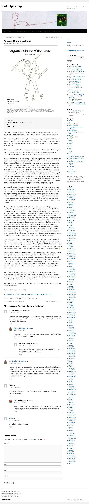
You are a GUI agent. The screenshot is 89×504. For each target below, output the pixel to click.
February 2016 (72, 387)
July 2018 (71, 340)
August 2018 (71, 338)
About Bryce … (62, 31)
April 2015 (71, 402)
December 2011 (72, 456)
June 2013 (71, 427)
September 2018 (72, 337)
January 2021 (71, 291)
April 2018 (71, 345)
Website (6, 476)
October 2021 (72, 276)
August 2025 (71, 201)
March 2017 (71, 366)
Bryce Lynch (20, 43)
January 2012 (71, 455)
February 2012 (72, 453)
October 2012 (72, 440)
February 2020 (72, 309)
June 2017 (71, 361)
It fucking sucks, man (73, 137)
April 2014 (71, 410)
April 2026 (71, 187)
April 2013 (71, 430)
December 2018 (72, 332)
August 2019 (71, 319)
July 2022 (71, 261)
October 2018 (72, 335)
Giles (70, 82)
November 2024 (72, 215)
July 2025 (71, 202)
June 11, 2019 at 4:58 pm (15, 420)
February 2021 (72, 289)
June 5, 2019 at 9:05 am (14, 312)
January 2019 (71, 330)
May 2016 (71, 383)
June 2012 (71, 447)
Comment (6, 443)
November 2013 (72, 419)
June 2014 (71, 407)
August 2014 (71, 404)
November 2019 (72, 314)
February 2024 (72, 230)
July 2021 (71, 281)
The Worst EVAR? (73, 171)
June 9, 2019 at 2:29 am (20, 402)
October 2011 (72, 460)
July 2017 (71, 360)
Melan (70, 68)
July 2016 (71, 379)
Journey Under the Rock (74, 100)
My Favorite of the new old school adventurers (21, 31)
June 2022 (71, 263)
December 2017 (72, 351)
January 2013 (71, 435)
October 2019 (72, 315)
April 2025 (71, 207)
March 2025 (71, 209)
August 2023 (71, 240)
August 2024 (71, 220)
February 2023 (72, 250)
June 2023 (71, 243)
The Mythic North (76, 82)
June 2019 (71, 322)
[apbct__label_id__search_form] (77, 59)
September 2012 (72, 442)
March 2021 (71, 287)
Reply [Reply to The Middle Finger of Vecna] (10, 323)
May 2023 (71, 245)
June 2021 (71, 283)
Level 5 (70, 148)
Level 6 (70, 150)
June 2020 (71, 302)
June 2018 (71, 342)
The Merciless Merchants (22, 328)
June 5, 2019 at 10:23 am (15, 363)
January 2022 (71, 271)
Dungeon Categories (73, 110)
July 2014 (71, 406)
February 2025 (72, 210)
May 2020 (71, 304)
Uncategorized (72, 173)
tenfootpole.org (12, 6)
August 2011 (71, 463)
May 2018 (71, 343)
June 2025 (71, 204)
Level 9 (70, 153)
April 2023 (71, 246)
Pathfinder (71, 163)
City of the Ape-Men (77, 66)
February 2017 (72, 368)
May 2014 (71, 409)
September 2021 (72, 278)
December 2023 (72, 233)
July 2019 (71, 320)
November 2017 (72, 353)
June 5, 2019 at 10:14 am (20, 330)
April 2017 (71, 365)
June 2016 (71, 381)
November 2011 (72, 458)
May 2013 (71, 428)
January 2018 (71, 350)
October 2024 (72, 217)
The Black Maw (39, 31)
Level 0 (70, 138)
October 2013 (72, 420)
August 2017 (71, 358)
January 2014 (71, 415)
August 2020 (71, 299)
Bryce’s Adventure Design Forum (75, 50)
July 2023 (71, 242)
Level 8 (70, 151)
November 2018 (72, 333)
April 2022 (71, 266)
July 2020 (71, 301)
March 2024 (71, 228)
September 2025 (72, 199)
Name (5, 464)
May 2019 (71, 324)
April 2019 (71, 325)
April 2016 (71, 384)
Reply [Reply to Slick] (10, 396)
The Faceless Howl (77, 81)
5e (69, 122)
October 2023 (72, 237)
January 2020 (71, 310)
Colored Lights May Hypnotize (75, 127)
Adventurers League (73, 123)
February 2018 (72, 348)
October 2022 (72, 256)
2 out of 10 (71, 120)
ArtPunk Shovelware (73, 125)
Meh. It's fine (71, 155)
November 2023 (72, 235)
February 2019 (72, 328)
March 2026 (71, 189)
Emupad (69, 42)
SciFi (70, 168)
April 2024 (71, 227)
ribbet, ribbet (71, 166)
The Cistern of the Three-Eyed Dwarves (14, 37)
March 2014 (71, 412)
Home (5, 31)
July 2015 (71, 397)
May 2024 (71, 225)
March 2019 (71, 327)
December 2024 (72, 214)
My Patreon (69, 39)
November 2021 (72, 274)
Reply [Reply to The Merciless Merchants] (15, 339)
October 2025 (72, 197)
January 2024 (71, 232)
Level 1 (70, 140)
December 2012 (72, 437)
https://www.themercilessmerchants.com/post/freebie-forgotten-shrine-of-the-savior (28, 294)
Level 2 (70, 143)
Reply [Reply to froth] (10, 426)
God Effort (71, 135)
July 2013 (71, 425)
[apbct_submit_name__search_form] (69, 61)
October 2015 (72, 392)
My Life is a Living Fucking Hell (76, 158)
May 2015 (71, 401)
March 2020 (71, 307)
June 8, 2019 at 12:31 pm (15, 387)
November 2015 (72, 391)
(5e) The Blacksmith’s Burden (54, 37)
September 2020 (72, 297)
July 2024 (71, 222)
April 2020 (71, 305)
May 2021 (71, 284)
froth (10, 418)
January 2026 (71, 192)
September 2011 (72, 461)
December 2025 (72, 194)
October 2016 (72, 374)
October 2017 (72, 355)
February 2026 (72, 191)
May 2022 (71, 264)
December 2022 (72, 253)
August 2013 (71, 424)
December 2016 (72, 371)
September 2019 (72, 317)
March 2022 (71, 268)
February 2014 (72, 414)
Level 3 (70, 145)
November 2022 (72, 255)
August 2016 (71, 378)
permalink (36, 298)
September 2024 (72, 219)
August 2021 (71, 279)
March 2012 (71, 451)
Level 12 (70, 141)
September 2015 (72, 394)
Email (5, 470)
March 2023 (71, 248)
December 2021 (72, 273)
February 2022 (72, 269)
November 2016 (72, 373)
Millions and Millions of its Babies (76, 156)
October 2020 (72, 296)
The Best (71, 169)
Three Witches (76, 92)
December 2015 (72, 389)
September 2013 (72, 422)
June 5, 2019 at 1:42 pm (25, 345)
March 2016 (71, 386)
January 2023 (71, 251)
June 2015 (71, 399)
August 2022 (71, 260)
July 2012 (71, 445)
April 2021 (71, 286)
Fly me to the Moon (77, 91)
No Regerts (18, 298)
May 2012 (71, 448)
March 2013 (71, 432)
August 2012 (71, 443)
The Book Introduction (50, 31)
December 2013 (72, 417)
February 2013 (72, 433)
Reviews (24, 298)
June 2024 (71, 223)
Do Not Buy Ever (72, 128)
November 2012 (72, 438)
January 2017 (71, 369)
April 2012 (71, 450)
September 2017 (72, 356)
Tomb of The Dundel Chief (78, 94)
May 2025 (71, 205)
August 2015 (71, 396)
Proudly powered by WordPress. (76, 499)
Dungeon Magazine (73, 130)
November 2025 (72, 196)
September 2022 (72, 258)
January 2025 (71, 212)
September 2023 (72, 238)
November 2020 (72, 294)
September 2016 (72, 376)
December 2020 (72, 292)
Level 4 (70, 146)
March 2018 (71, 346)
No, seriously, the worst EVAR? (76, 161)
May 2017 (71, 363)
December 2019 (72, 312)
